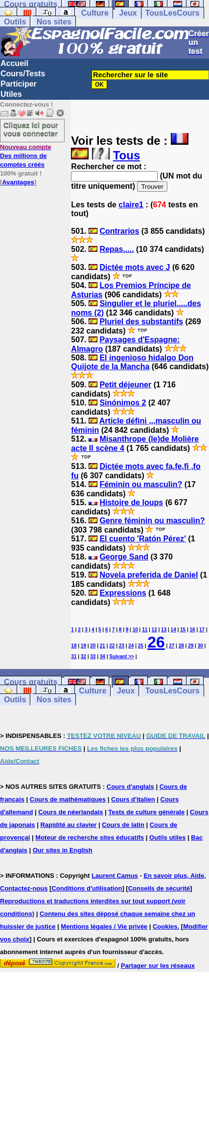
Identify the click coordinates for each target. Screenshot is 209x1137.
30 (200, 645)
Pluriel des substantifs (141, 321)
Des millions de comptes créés (25, 155)
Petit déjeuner (125, 384)
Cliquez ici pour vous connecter (30, 129)
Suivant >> (121, 656)
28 (181, 645)
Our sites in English (63, 850)
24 (131, 645)
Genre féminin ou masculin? (152, 520)
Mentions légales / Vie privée (104, 926)
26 (156, 642)
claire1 (130, 205)
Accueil (14, 63)
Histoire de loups (131, 502)
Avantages (18, 182)
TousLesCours (172, 13)
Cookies (165, 926)
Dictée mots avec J (134, 267)
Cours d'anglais (130, 786)
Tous (126, 155)
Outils (15, 22)
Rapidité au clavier (68, 824)
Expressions (122, 593)
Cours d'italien (133, 799)
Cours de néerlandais (70, 812)
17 (202, 629)
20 (92, 645)
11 (144, 629)
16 (192, 629)
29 (190, 645)
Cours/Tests (22, 73)
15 (183, 629)
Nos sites (54, 22)
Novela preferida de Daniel (148, 575)
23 (121, 645)
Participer (18, 84)
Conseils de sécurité (159, 888)
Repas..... (116, 249)
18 (73, 645)
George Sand (123, 557)
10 (135, 629)
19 (83, 645)
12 (154, 629)
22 (112, 645)
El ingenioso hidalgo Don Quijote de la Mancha (132, 362)
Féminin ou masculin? (140, 484)
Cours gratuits (30, 682)
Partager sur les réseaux (158, 965)
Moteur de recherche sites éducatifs (89, 837)
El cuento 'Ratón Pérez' (142, 539)
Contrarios (119, 231)
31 (73, 656)
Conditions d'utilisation (86, 888)
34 (102, 656)
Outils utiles (167, 837)
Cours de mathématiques (68, 799)
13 (163, 629)
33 (92, 656)
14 (173, 629)
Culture (95, 13)
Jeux (128, 13)
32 (83, 656)
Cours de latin (123, 824)
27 (171, 645)
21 (102, 645)
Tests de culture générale (146, 812)
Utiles (11, 94)
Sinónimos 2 (122, 403)
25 (140, 645)
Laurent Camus (115, 875)
